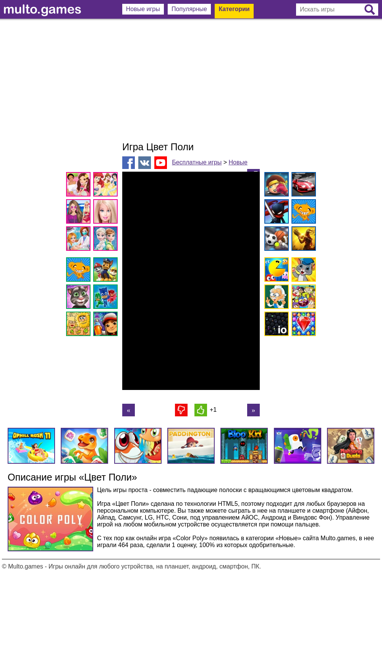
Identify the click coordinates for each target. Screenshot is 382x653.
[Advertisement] (191, 80)
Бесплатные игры (197, 162)
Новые (237, 162)
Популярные (189, 9)
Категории (234, 9)
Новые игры (143, 9)
